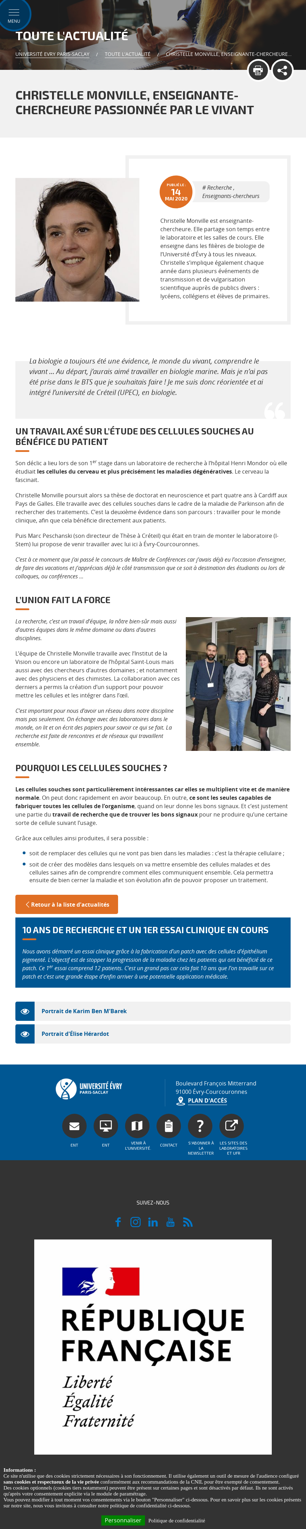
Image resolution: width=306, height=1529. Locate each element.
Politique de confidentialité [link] (176, 1520)
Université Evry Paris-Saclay (52, 54)
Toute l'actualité (128, 54)
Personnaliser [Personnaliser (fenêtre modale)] (123, 1520)
